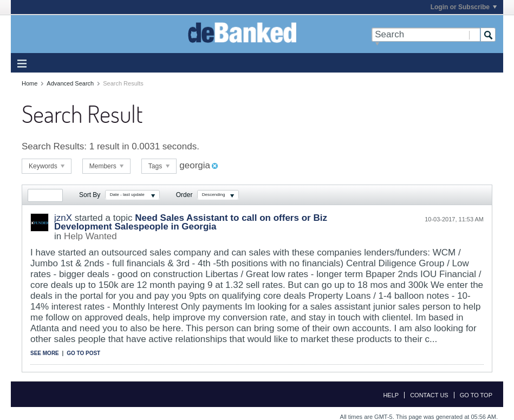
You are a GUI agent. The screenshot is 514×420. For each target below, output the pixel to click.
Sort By (89, 195)
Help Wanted (90, 236)
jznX (63, 218)
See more (44, 353)
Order (184, 195)
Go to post (83, 353)
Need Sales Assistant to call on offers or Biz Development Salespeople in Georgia (190, 222)
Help (391, 395)
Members (106, 166)
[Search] (426, 35)
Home (29, 83)
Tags (159, 166)
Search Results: (54, 146)
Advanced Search (70, 83)
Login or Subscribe (464, 7)
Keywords (46, 166)
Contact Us (429, 395)
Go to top (476, 395)
